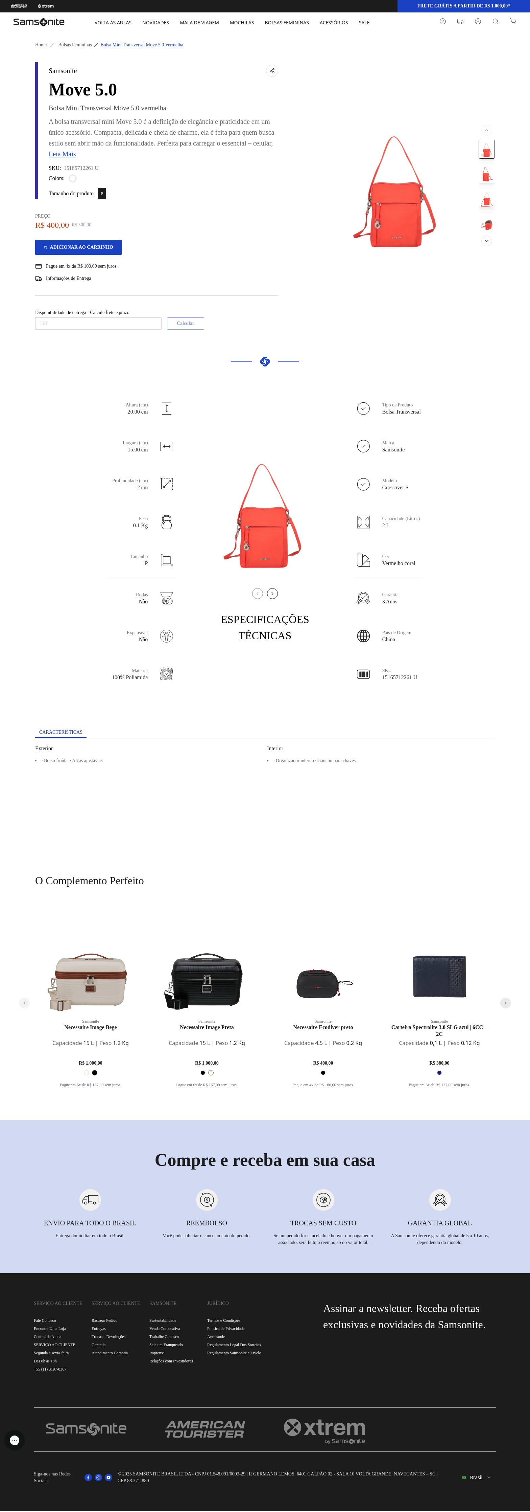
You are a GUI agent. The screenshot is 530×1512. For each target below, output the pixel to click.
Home (41, 44)
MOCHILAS (242, 22)
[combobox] (473, 1478)
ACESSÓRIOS (334, 22)
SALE (364, 22)
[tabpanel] (265, 800)
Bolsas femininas (75, 44)
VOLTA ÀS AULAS (113, 22)
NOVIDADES (155, 22)
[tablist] (265, 733)
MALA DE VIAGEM (199, 22)
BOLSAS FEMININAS (287, 22)
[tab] (64, 732)
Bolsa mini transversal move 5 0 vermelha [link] (141, 44)
